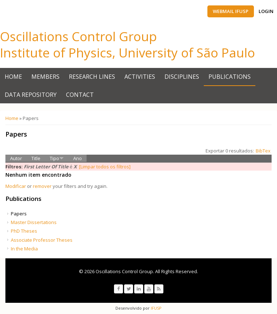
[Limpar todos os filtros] (105, 166)
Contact (80, 95)
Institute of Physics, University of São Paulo (127, 52)
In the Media (24, 248)
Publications (229, 77)
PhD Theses (24, 231)
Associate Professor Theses (41, 240)
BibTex (263, 150)
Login (266, 11)
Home (13, 77)
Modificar (15, 186)
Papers (19, 213)
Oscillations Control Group (78, 36)
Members (45, 77)
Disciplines (181, 77)
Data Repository (31, 95)
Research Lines (92, 77)
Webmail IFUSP (231, 11)
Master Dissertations (34, 222)
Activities (139, 77)
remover (42, 186)
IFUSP (156, 308)
